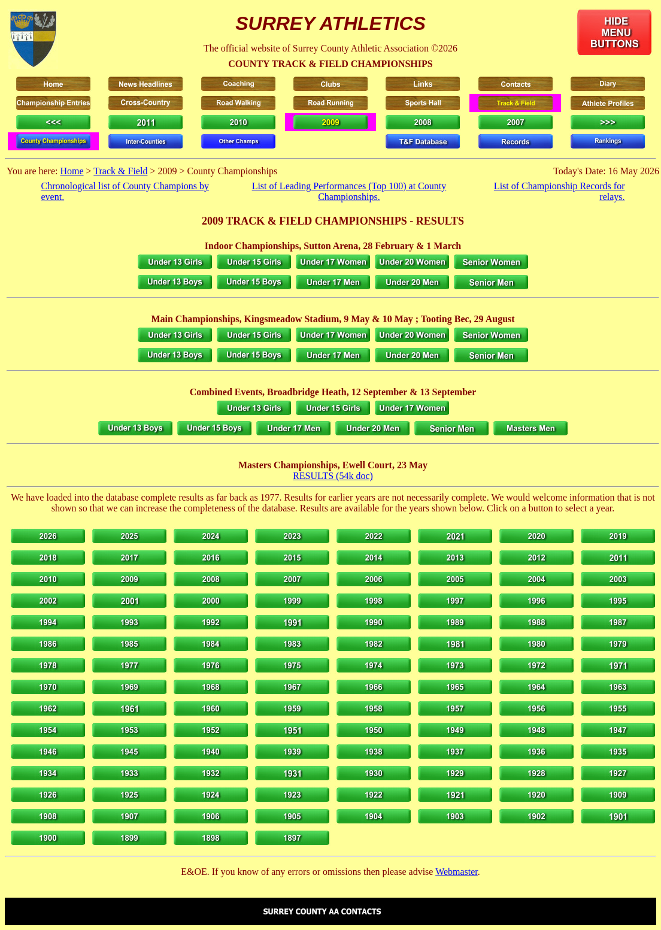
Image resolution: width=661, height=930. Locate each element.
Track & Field (120, 171)
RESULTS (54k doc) (333, 476)
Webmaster (456, 872)
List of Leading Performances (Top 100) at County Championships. (349, 191)
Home (71, 171)
